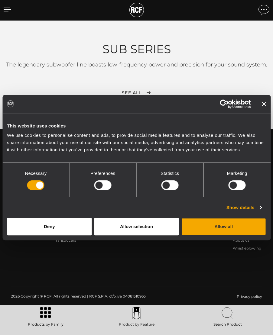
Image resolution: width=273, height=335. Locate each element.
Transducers (65, 240)
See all (132, 93)
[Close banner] (264, 104)
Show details (240, 207)
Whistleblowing (247, 248)
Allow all (223, 226)
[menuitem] (249, 296)
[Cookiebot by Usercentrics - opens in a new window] (224, 103)
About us (241, 240)
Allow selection (136, 226)
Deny (49, 226)
